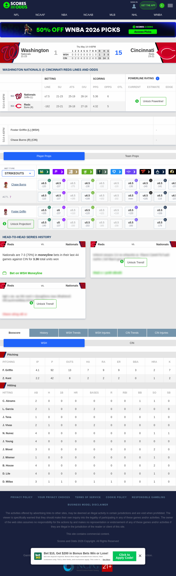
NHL (134, 14)
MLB (112, 14)
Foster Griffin (18, 211)
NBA (64, 14)
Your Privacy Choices (54, 497)
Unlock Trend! (135, 262)
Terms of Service (88, 497)
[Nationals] (30, 94)
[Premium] (162, 7)
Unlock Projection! (20, 224)
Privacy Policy (22, 497)
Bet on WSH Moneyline (26, 273)
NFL (16, 14)
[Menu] (170, 5)
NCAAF (40, 14)
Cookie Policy (116, 497)
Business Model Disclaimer (88, 505)
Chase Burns (18, 184)
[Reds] (28, 104)
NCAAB (88, 14)
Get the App (148, 5)
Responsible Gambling (148, 497)
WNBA (158, 14)
